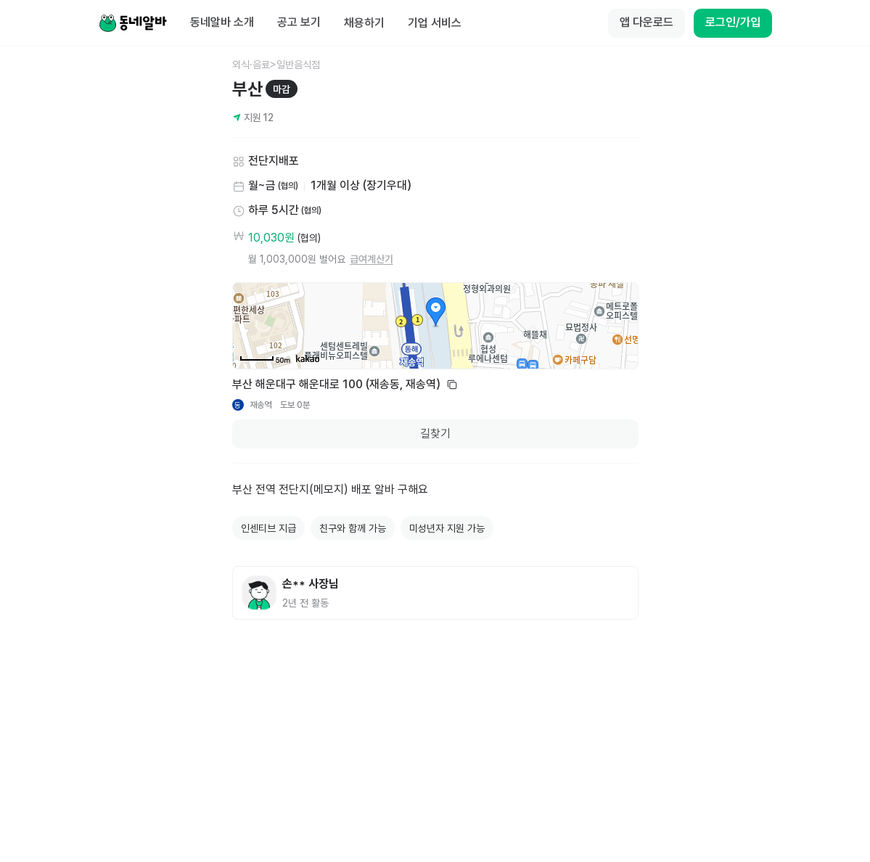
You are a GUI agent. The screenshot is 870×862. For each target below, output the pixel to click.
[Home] (133, 23)
